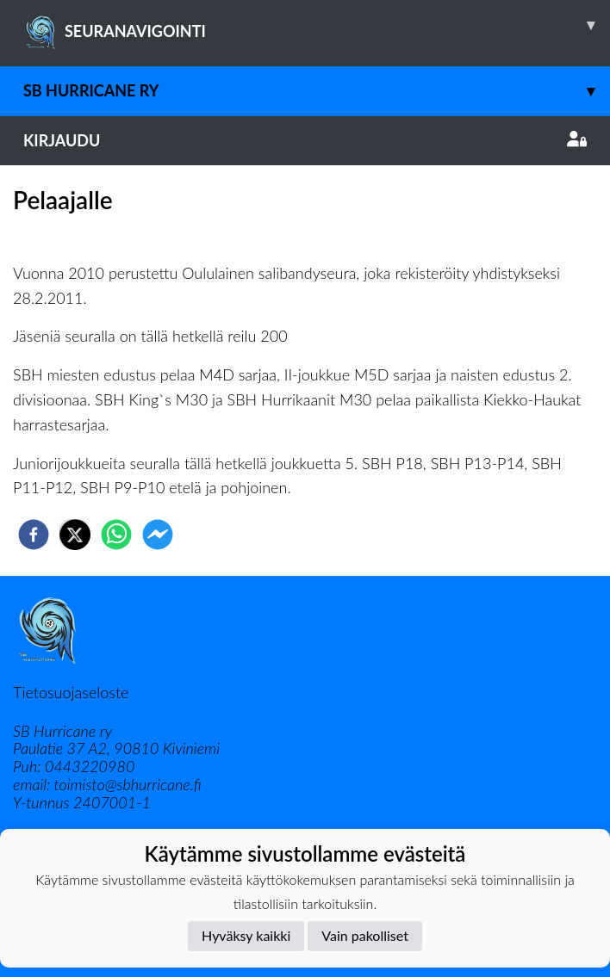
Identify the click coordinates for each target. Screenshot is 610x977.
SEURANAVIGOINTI (316, 25)
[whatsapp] (116, 534)
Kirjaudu (305, 140)
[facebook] (33, 534)
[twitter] (74, 534)
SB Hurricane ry (316, 90)
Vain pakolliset (364, 935)
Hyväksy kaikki (246, 935)
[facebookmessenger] (157, 534)
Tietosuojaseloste (70, 692)
